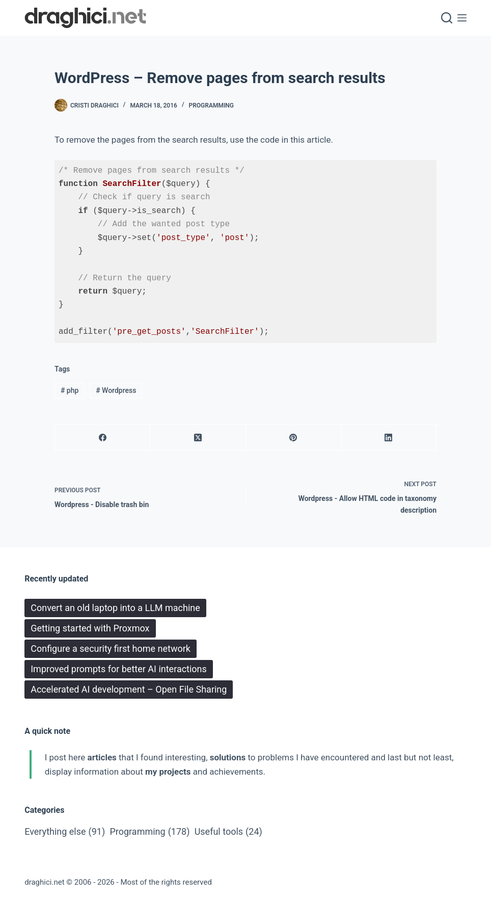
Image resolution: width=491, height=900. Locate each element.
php (69, 390)
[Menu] (462, 17)
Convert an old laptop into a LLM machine (115, 607)
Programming (211, 105)
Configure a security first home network (110, 648)
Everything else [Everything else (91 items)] (64, 831)
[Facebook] (102, 438)
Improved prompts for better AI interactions (119, 669)
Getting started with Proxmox (90, 628)
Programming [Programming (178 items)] (149, 831)
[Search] (446, 17)
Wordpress (116, 390)
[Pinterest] (293, 438)
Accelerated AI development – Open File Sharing (129, 689)
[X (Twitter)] (197, 438)
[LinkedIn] (389, 438)
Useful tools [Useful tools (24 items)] (228, 831)
